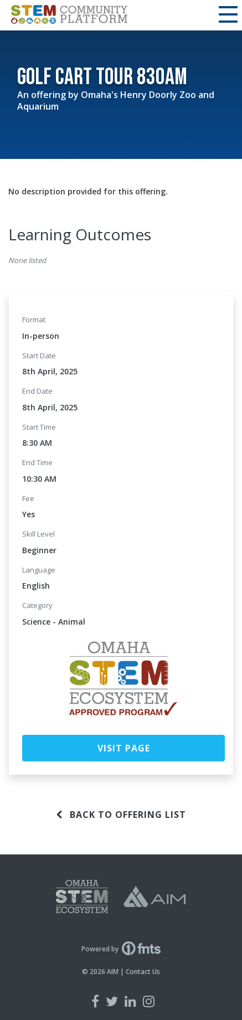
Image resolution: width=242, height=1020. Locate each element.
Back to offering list (121, 814)
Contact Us (143, 971)
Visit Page (123, 748)
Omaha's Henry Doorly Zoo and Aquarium (115, 100)
